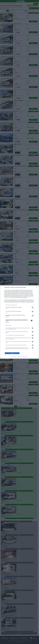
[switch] (32, 307)
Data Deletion (14, 356)
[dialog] (19, 322)
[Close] (37, 287)
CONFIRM (12, 353)
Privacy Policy (25, 356)
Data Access (19, 356)
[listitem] (19, 305)
